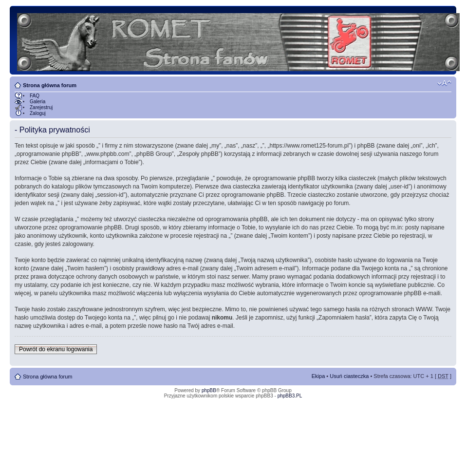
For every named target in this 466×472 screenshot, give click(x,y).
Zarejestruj (41, 107)
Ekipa (318, 376)
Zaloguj (38, 113)
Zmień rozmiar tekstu (444, 83)
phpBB (209, 390)
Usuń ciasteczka (349, 376)
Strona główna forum (49, 85)
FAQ (34, 95)
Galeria (37, 101)
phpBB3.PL (290, 395)
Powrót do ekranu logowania (56, 349)
